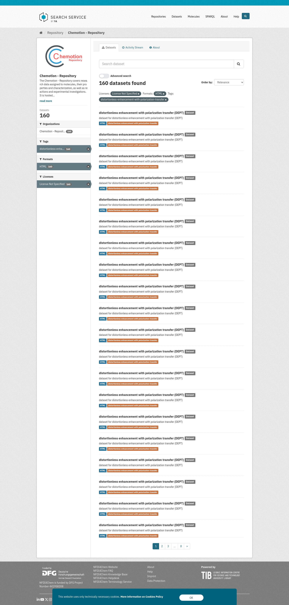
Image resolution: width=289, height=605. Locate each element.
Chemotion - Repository (86, 33)
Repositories (158, 16)
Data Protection (156, 581)
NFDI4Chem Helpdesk (106, 578)
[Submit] (239, 64)
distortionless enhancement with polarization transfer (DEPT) (141, 113)
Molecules (194, 16)
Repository (55, 33)
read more (46, 101)
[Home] (41, 33)
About (224, 16)
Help (236, 16)
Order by (206, 82)
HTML (102, 123)
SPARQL (210, 16)
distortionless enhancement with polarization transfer (132, 123)
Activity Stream (132, 47)
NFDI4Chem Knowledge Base (110, 574)
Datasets (177, 16)
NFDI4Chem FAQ (103, 570)
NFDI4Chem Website (105, 567)
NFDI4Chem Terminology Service (112, 581)
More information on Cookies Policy (142, 596)
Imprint (151, 576)
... (175, 546)
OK (191, 597)
